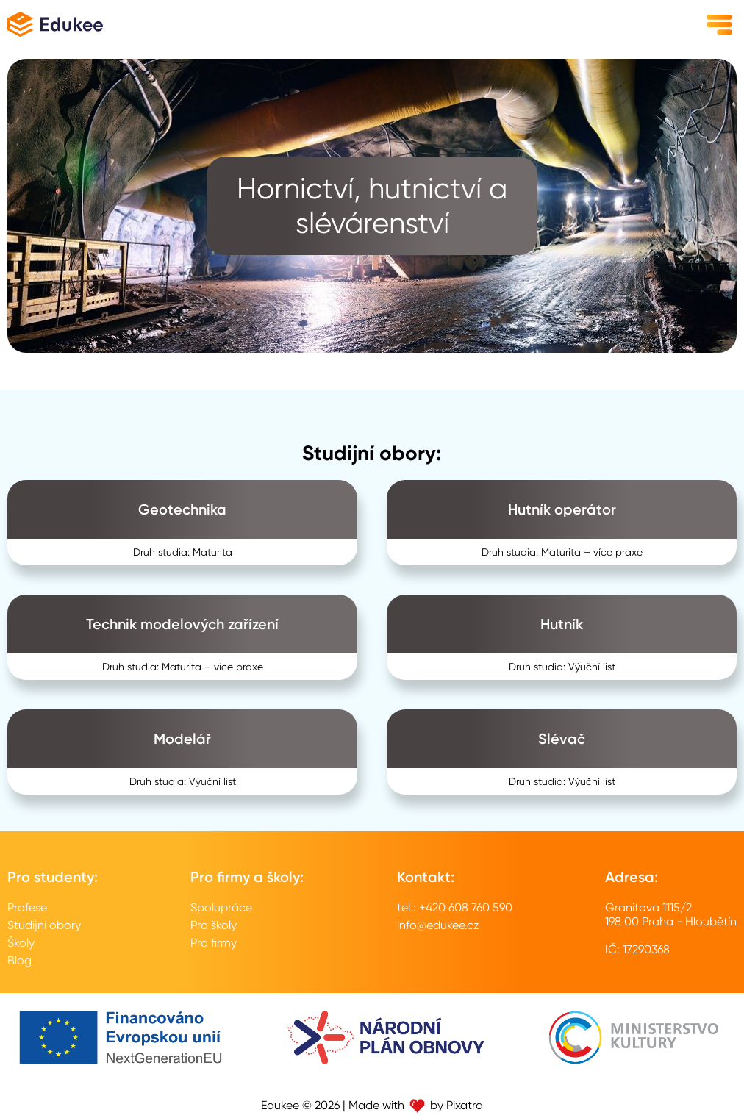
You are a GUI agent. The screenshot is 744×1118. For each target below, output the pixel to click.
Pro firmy (213, 943)
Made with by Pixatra (415, 1105)
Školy (21, 943)
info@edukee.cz (438, 925)
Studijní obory (44, 925)
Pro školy (213, 925)
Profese (27, 907)
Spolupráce (221, 907)
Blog (19, 960)
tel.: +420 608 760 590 (454, 907)
